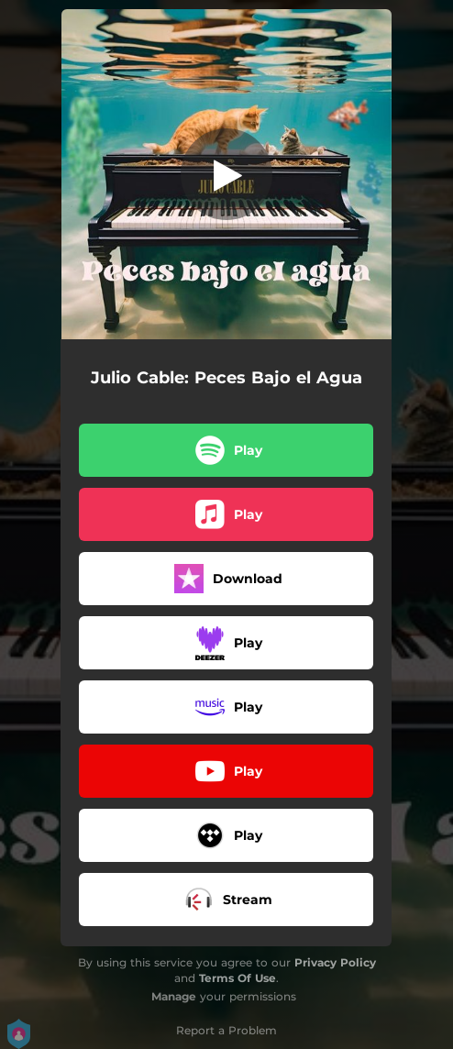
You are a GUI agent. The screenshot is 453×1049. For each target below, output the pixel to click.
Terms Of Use (237, 978)
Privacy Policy (335, 962)
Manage (173, 996)
